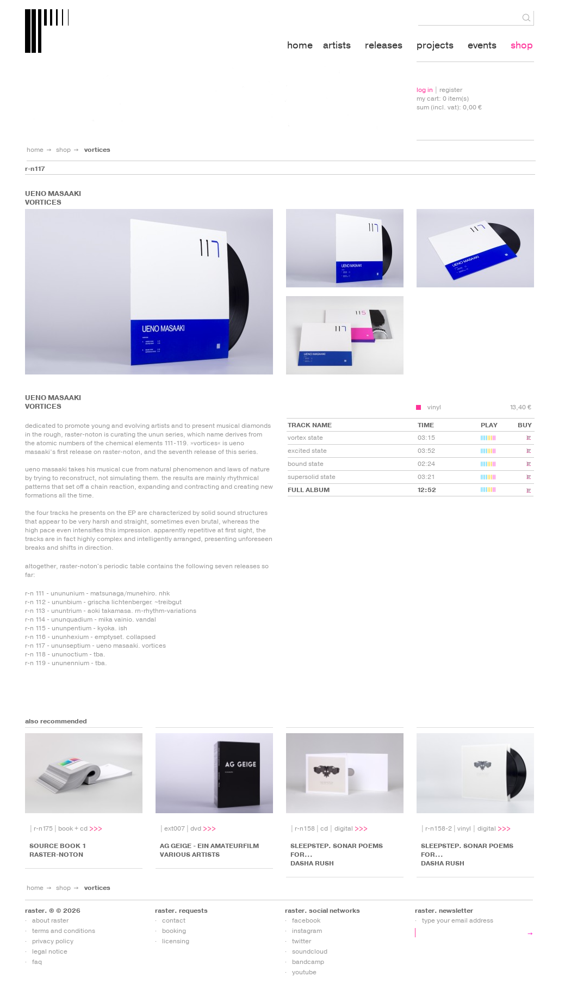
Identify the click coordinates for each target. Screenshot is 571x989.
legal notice (49, 951)
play (492, 492)
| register (439, 89)
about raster (50, 920)
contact (173, 920)
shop (63, 149)
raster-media (113, 33)
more (97, 828)
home (35, 149)
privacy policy (52, 941)
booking (174, 930)
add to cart (418, 407)
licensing (175, 941)
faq (37, 961)
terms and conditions (63, 930)
